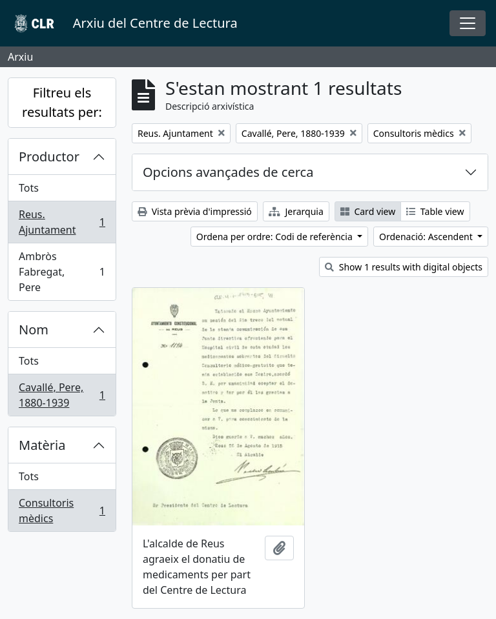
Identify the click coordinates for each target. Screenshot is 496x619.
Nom (33, 329)
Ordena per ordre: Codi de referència (275, 236)
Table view (435, 211)
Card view (367, 211)
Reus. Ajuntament (61, 222)
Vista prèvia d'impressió (195, 211)
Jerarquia (296, 211)
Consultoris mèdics (61, 510)
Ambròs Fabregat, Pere (61, 271)
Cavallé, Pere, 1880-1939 (61, 395)
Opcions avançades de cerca (228, 172)
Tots (29, 188)
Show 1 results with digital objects (403, 267)
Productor (49, 156)
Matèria (42, 445)
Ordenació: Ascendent (427, 236)
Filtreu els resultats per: (62, 102)
